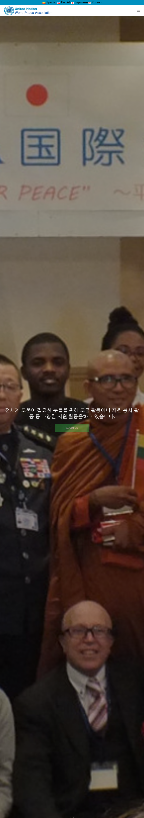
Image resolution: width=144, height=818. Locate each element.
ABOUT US (72, 428)
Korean (95, 2)
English (64, 2)
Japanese (79, 2)
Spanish (49, 2)
